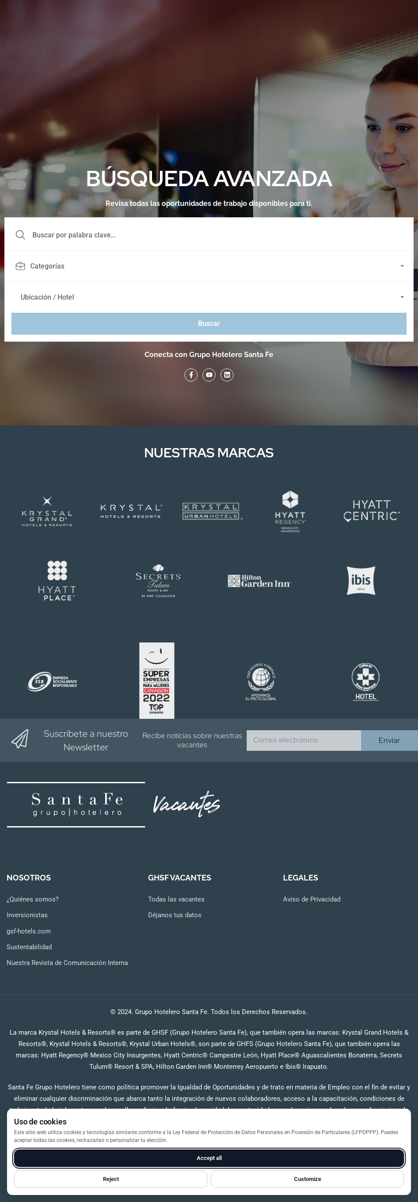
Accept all (209, 1158)
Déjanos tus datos (175, 915)
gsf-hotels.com (29, 931)
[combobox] (214, 266)
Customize (307, 1179)
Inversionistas (27, 915)
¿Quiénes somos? (33, 899)
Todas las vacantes (176, 899)
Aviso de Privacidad (311, 899)
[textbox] (208, 266)
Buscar (209, 323)
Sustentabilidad (29, 947)
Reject (111, 1179)
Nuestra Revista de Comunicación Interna (67, 963)
